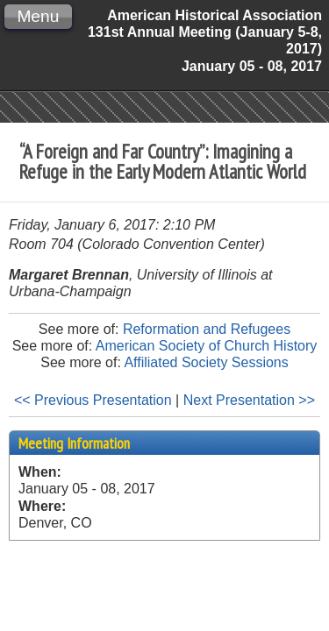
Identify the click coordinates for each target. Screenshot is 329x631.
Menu (38, 16)
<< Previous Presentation (93, 400)
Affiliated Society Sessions (206, 362)
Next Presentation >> (249, 400)
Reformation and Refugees (206, 329)
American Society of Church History (207, 345)
